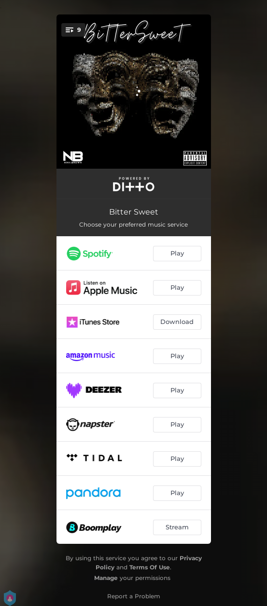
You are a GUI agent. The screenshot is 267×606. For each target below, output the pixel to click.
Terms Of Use (149, 567)
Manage (106, 577)
